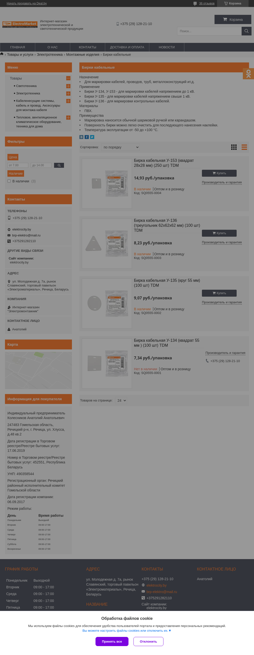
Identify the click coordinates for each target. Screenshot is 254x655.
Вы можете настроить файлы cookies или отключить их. (125, 630)
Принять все (112, 641)
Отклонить (148, 641)
